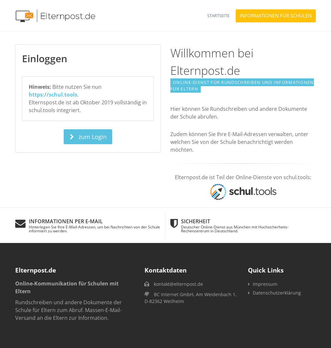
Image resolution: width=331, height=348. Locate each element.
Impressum (265, 284)
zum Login (87, 137)
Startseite (218, 15)
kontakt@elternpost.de (178, 284)
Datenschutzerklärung (277, 293)
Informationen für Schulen (276, 15)
